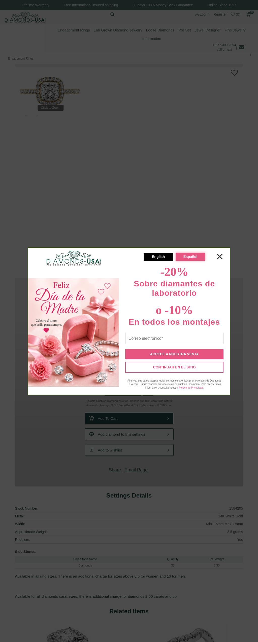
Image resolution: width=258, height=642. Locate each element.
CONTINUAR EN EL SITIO (174, 367)
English (158, 257)
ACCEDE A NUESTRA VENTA (174, 354)
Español (190, 257)
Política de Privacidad (191, 387)
